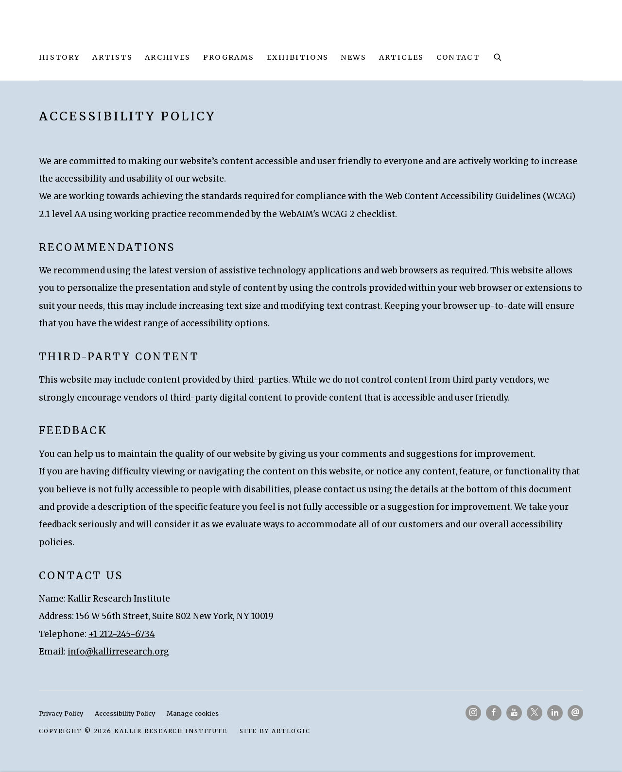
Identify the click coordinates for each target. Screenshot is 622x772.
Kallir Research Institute (136, 31)
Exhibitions (298, 57)
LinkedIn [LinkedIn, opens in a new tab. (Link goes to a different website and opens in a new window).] (555, 713)
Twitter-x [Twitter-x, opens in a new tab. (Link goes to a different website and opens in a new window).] (534, 713)
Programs (229, 57)
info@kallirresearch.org (118, 651)
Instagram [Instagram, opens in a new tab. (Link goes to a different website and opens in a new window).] (473, 713)
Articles (401, 57)
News (353, 57)
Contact (458, 57)
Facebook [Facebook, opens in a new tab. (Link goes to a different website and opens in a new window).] (493, 713)
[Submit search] (498, 56)
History (59, 57)
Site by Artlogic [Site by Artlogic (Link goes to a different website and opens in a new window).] (275, 731)
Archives (168, 57)
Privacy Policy (61, 713)
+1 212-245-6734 (121, 634)
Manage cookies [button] (193, 713)
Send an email (575, 713)
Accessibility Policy (125, 713)
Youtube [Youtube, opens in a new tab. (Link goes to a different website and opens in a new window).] (514, 713)
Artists (112, 57)
